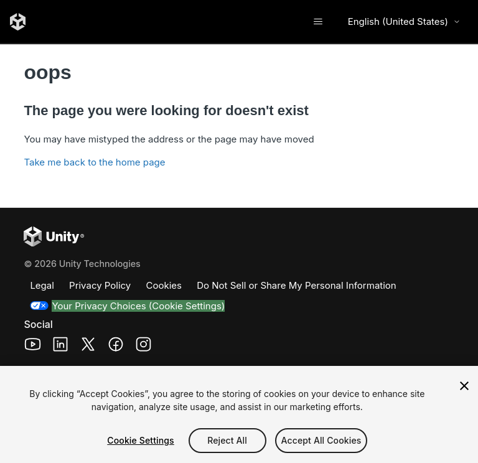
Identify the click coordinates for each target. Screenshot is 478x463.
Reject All (227, 440)
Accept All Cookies (321, 440)
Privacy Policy (100, 285)
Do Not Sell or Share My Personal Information (296, 285)
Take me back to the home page (94, 162)
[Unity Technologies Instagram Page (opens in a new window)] (143, 346)
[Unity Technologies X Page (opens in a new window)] (88, 346)
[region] (239, 414)
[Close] (464, 386)
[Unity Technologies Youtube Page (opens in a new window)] (33, 346)
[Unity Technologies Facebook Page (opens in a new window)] (116, 346)
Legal (42, 285)
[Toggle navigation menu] (318, 21)
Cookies (164, 285)
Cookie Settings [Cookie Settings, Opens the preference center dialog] (140, 440)
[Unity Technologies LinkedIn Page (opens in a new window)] (61, 346)
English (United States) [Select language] (404, 21)
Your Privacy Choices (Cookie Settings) (138, 306)
